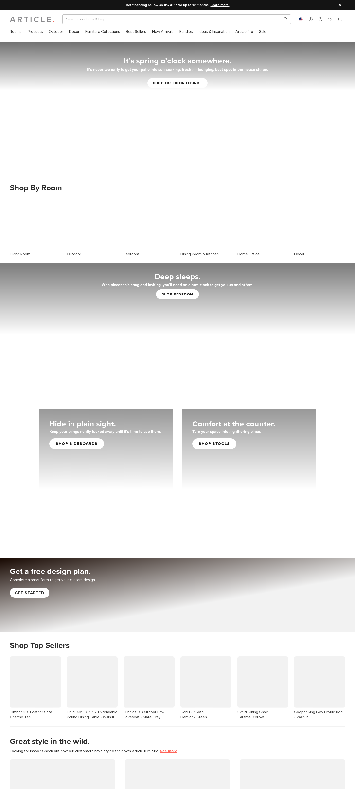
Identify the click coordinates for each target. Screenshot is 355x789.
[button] (311, 19)
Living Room (20, 246)
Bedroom (131, 246)
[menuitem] (16, 31)
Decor (299, 246)
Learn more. (220, 5)
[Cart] (340, 20)
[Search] (173, 19)
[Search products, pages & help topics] (284, 19)
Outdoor (74, 246)
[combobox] (301, 19)
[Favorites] (330, 20)
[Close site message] (340, 5)
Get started (29, 585)
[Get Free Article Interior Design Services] (177, 586)
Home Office (248, 246)
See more (168, 743)
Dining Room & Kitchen (199, 246)
